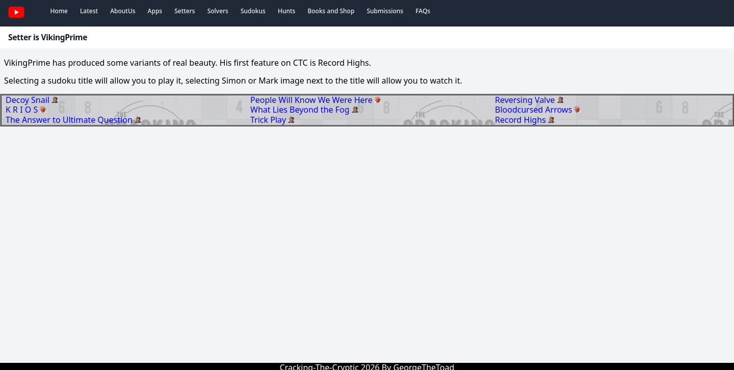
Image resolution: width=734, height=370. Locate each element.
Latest (89, 11)
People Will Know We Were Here (312, 99)
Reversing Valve (526, 99)
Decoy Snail (28, 99)
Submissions (384, 11)
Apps (155, 11)
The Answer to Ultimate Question (70, 119)
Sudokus (253, 11)
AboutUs (122, 11)
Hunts (286, 11)
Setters (184, 11)
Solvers (217, 11)
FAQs (422, 11)
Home (59, 11)
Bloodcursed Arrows (534, 109)
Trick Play (269, 119)
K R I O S (23, 109)
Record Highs (521, 119)
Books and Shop (330, 11)
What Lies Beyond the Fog (301, 109)
